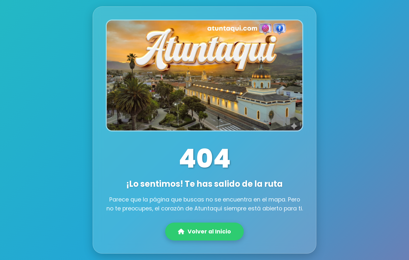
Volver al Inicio (204, 231)
